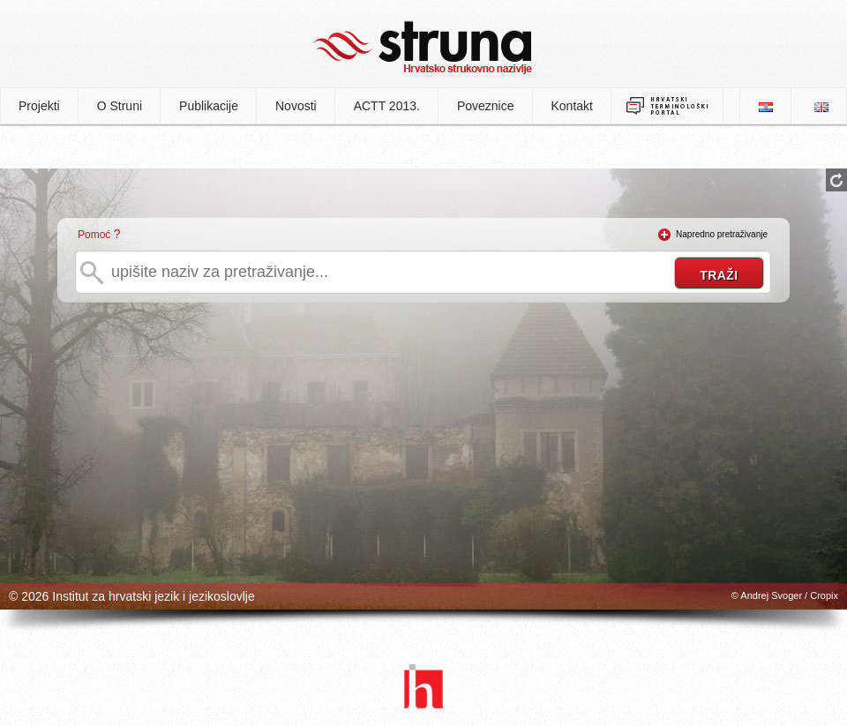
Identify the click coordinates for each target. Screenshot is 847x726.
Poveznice (485, 106)
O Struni (119, 106)
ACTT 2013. (387, 106)
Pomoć (94, 234)
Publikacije (208, 106)
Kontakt (572, 106)
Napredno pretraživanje (722, 234)
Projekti (39, 106)
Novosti (296, 106)
